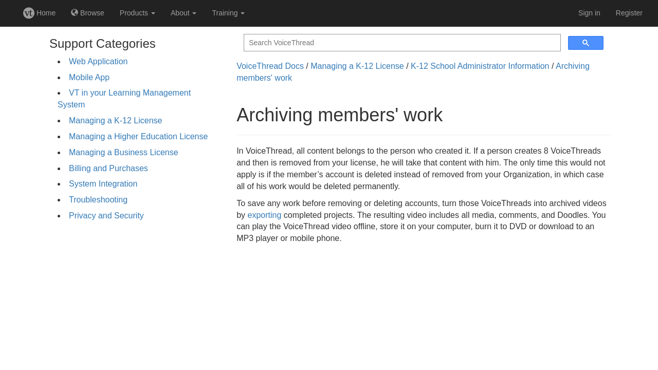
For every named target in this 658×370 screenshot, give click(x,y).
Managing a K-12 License (115, 120)
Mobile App (89, 77)
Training (228, 13)
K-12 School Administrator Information (480, 66)
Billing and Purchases (108, 168)
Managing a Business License (123, 152)
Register (629, 13)
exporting (265, 215)
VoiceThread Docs (270, 66)
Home (39, 12)
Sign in (589, 13)
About (183, 13)
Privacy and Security (106, 215)
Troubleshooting (98, 199)
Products (137, 13)
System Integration (103, 183)
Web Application (98, 61)
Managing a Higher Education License (138, 136)
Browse (87, 13)
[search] (401, 43)
